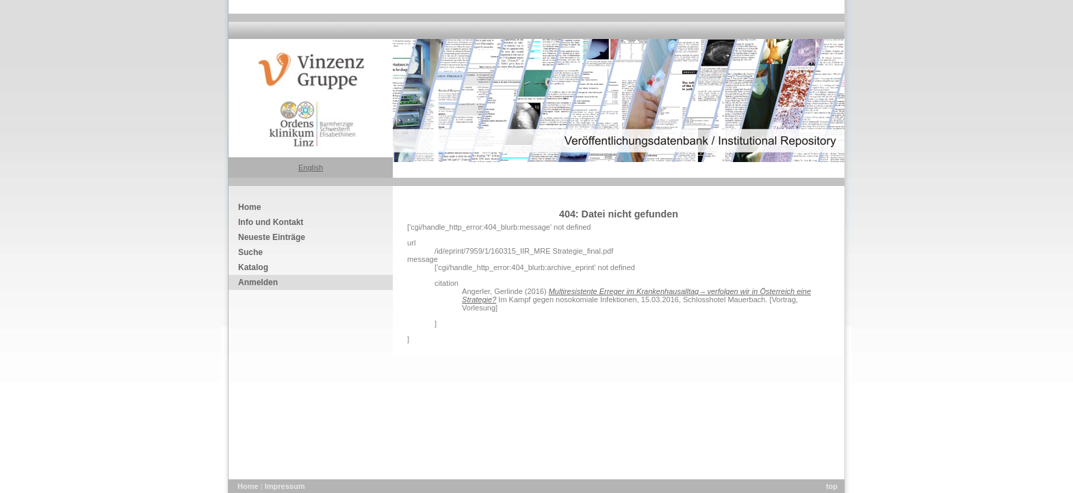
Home (249, 486)
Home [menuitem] (249, 207)
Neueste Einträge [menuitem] (271, 237)
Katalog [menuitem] (253, 267)
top (832, 486)
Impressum (285, 486)
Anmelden (258, 282)
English (310, 167)
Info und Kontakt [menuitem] (270, 222)
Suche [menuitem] (250, 252)
